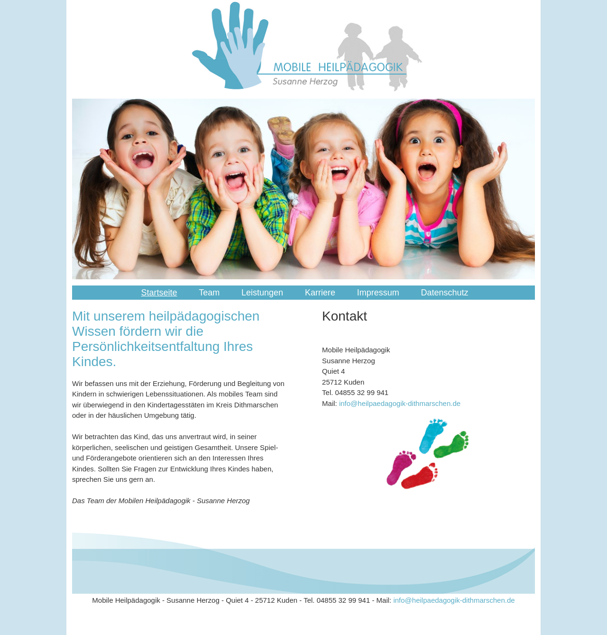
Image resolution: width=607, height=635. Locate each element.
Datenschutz (444, 292)
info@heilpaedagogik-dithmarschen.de (399, 403)
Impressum (378, 292)
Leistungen (262, 292)
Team (209, 292)
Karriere (320, 292)
